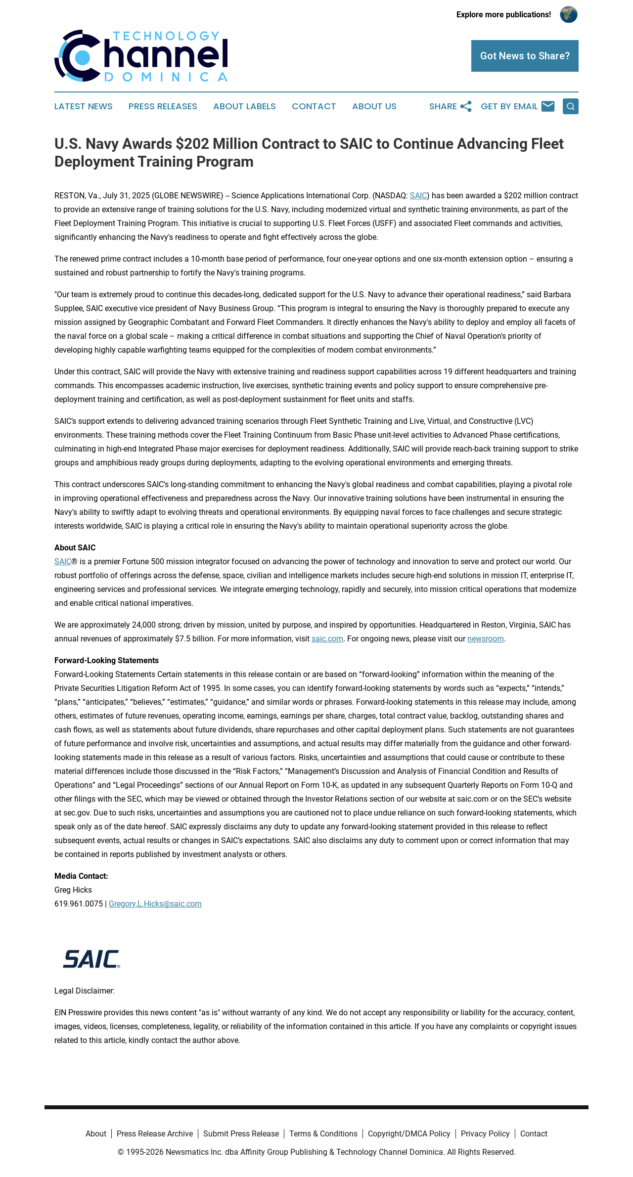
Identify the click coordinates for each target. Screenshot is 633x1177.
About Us (374, 106)
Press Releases (163, 106)
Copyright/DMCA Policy (409, 1133)
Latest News (83, 106)
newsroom (485, 638)
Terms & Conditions (323, 1133)
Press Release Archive (155, 1133)
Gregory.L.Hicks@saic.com (155, 903)
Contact (314, 106)
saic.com (327, 638)
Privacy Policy (485, 1133)
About (96, 1133)
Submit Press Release (241, 1133)
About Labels (244, 106)
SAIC (418, 195)
